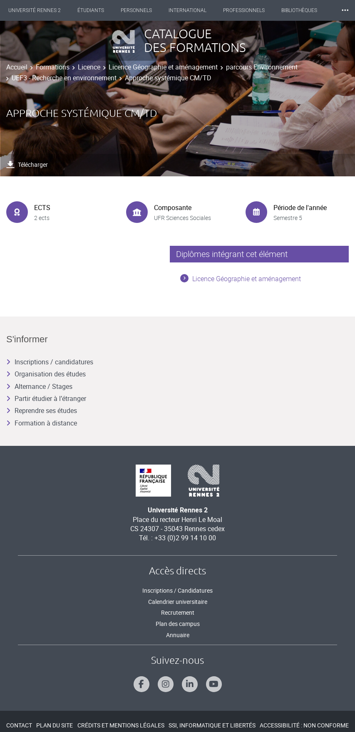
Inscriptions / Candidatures (177, 590)
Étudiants (90, 10)
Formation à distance (41, 423)
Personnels (136, 10)
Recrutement (177, 612)
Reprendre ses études (41, 410)
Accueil (16, 67)
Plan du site (54, 725)
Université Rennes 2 (34, 10)
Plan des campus (178, 624)
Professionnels (244, 10)
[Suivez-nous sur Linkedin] (190, 684)
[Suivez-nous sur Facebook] (141, 684)
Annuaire (177, 635)
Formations (53, 67)
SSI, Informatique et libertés (212, 725)
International (187, 10)
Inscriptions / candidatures (49, 361)
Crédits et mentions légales (120, 725)
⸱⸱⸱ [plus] (345, 10)
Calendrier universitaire (177, 602)
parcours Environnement (262, 67)
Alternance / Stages (39, 386)
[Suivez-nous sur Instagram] (166, 684)
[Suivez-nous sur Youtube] (214, 684)
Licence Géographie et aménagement (163, 67)
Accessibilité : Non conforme (304, 725)
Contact (19, 725)
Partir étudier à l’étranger (46, 398)
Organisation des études (46, 373)
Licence (89, 67)
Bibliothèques (299, 10)
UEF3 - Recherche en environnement (64, 77)
